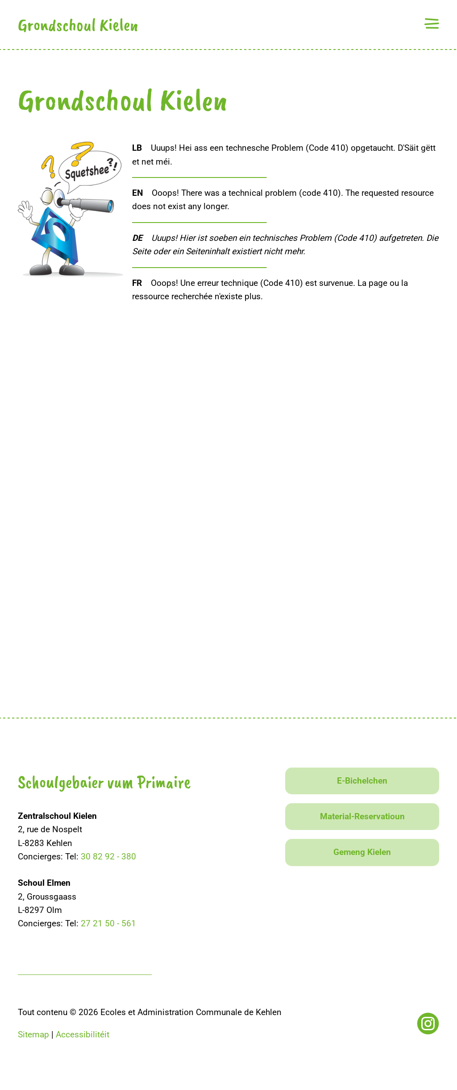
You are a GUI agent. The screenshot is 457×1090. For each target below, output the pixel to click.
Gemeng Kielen (362, 852)
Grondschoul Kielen (78, 24)
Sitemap (33, 1034)
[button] (431, 23)
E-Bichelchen (362, 781)
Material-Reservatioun (362, 816)
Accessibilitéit (82, 1034)
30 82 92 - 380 (108, 856)
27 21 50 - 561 (108, 923)
